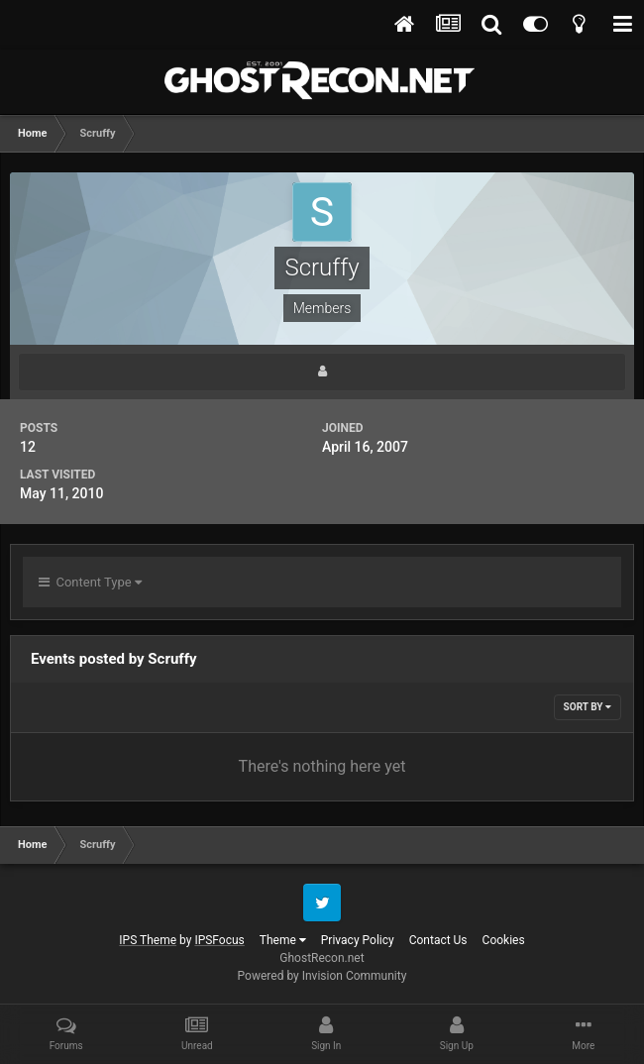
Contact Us (438, 940)
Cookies (504, 940)
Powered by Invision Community (322, 976)
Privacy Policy (357, 940)
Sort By (587, 706)
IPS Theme (147, 940)
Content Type (90, 582)
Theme (283, 940)
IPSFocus (219, 940)
